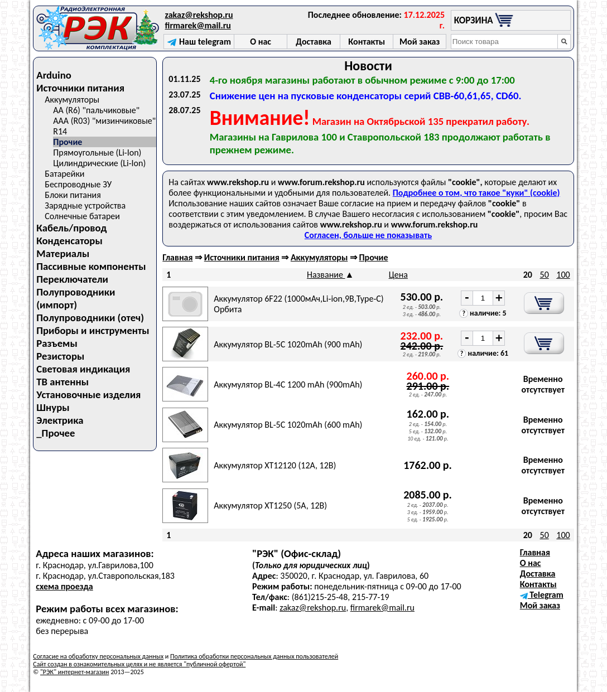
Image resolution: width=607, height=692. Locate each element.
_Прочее (55, 433)
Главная (177, 257)
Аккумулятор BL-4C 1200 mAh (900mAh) (288, 384)
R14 (60, 131)
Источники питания (80, 87)
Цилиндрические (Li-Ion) (99, 163)
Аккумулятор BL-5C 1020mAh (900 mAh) (288, 344)
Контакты (538, 584)
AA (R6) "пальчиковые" (96, 110)
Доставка (538, 573)
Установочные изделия (88, 394)
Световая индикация (83, 368)
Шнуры (52, 407)
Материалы (62, 253)
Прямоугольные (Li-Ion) (97, 152)
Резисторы (60, 356)
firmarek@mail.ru (198, 25)
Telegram (541, 594)
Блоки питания (73, 195)
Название (326, 274)
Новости (368, 65)
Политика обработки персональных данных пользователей (254, 656)
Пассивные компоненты (91, 266)
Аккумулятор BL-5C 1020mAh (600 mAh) (288, 424)
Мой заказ (540, 605)
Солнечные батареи (82, 216)
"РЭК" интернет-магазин (74, 672)
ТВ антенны (62, 381)
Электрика (59, 420)
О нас (530, 563)
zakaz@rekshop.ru (199, 14)
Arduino (53, 75)
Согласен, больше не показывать (368, 235)
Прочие (67, 142)
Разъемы (56, 343)
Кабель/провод (71, 227)
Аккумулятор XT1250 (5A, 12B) (270, 505)
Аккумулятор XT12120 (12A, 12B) (275, 465)
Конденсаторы (69, 240)
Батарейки (64, 173)
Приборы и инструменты (92, 330)
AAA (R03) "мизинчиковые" (104, 120)
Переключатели (72, 279)
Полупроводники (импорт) (75, 298)
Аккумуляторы (72, 99)
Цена (398, 274)
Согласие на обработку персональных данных (98, 656)
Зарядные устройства (85, 205)
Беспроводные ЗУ (78, 184)
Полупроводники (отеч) (90, 317)
